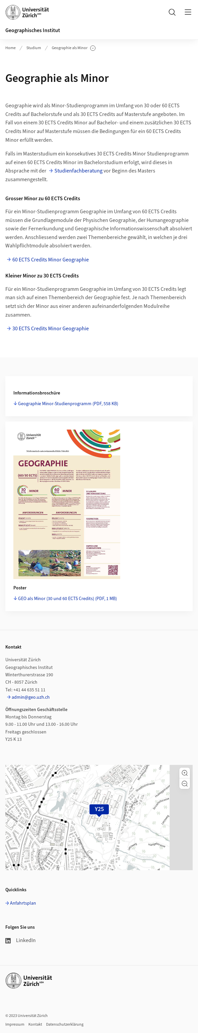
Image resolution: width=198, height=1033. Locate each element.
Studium (33, 48)
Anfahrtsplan (23, 903)
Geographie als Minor (73, 48)
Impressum (14, 1024)
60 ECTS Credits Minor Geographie (50, 259)
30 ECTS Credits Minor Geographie (50, 328)
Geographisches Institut (32, 30)
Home (10, 48)
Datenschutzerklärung (64, 1024)
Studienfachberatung (78, 171)
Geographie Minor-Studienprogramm (68, 403)
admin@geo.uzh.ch (31, 697)
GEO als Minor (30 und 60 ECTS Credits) (67, 598)
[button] (184, 773)
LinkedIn (20, 940)
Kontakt (35, 1024)
